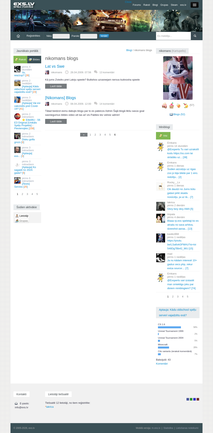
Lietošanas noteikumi (187, 428)
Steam (174, 5)
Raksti (146, 5)
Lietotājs (187, 399)
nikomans (56, 72)
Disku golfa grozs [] (27, 138)
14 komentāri (106, 103)
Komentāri (162, 363)
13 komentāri (106, 72)
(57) (192, 105)
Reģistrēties (33, 35)
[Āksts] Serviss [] (27, 182)
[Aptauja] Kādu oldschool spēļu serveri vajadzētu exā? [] (27, 86)
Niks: (58, 36)
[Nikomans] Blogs (60, 98)
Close (128, 1)
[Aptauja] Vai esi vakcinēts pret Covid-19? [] (27, 103)
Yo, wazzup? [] (27, 71)
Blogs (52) (179, 114)
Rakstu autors (191, 399)
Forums (137, 5)
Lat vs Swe (55, 66)
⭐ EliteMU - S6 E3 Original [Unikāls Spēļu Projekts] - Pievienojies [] (27, 121)
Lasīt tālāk (56, 86)
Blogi (155, 5)
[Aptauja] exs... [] (27, 152)
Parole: (84, 36)
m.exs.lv (156, 428)
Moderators (194, 399)
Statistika (168, 428)
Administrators (197, 399)
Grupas (164, 5)
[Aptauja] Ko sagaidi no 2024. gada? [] (27, 167)
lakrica (49, 406)
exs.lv (183, 5)
